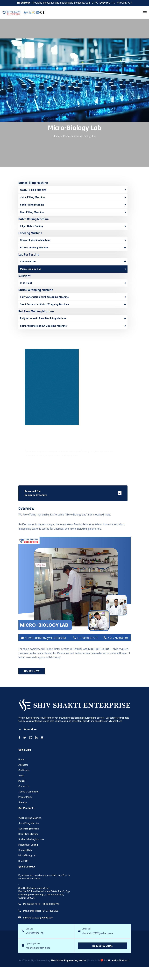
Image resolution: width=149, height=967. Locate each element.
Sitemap (22, 802)
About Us (23, 765)
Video (21, 775)
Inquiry (21, 781)
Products (68, 136)
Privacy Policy (25, 797)
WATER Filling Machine (29, 818)
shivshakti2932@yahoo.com (97, 933)
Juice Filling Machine (28, 823)
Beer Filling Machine (28, 834)
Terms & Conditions (28, 791)
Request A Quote (102, 946)
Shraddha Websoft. (118, 960)
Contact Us (23, 786)
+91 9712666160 (100, 3)
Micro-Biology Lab (27, 855)
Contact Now (72, 466)
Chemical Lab (25, 850)
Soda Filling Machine (28, 828)
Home (56, 136)
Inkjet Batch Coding (28, 845)
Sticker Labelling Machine (31, 839)
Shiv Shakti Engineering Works (68, 960)
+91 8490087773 (122, 3)
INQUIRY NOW (31, 671)
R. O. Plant (23, 861)
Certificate (23, 770)
